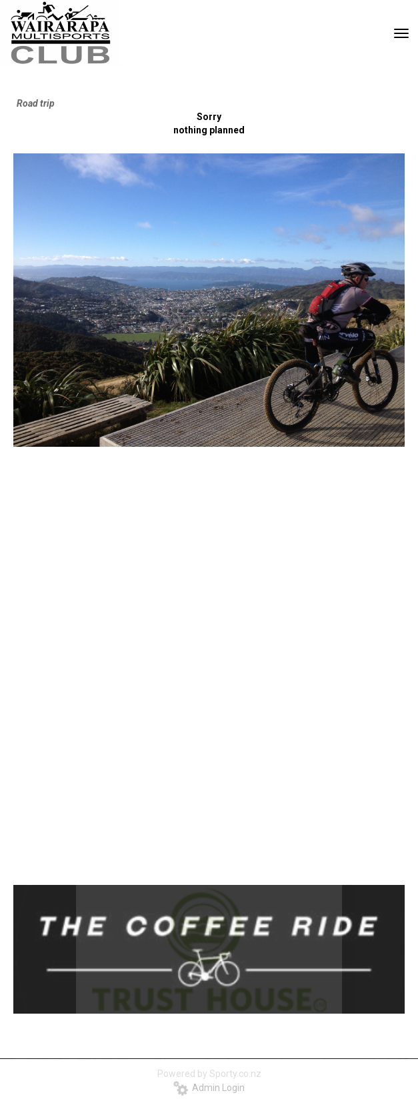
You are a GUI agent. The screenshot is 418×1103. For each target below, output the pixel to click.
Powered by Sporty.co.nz (209, 1073)
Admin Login (209, 1087)
